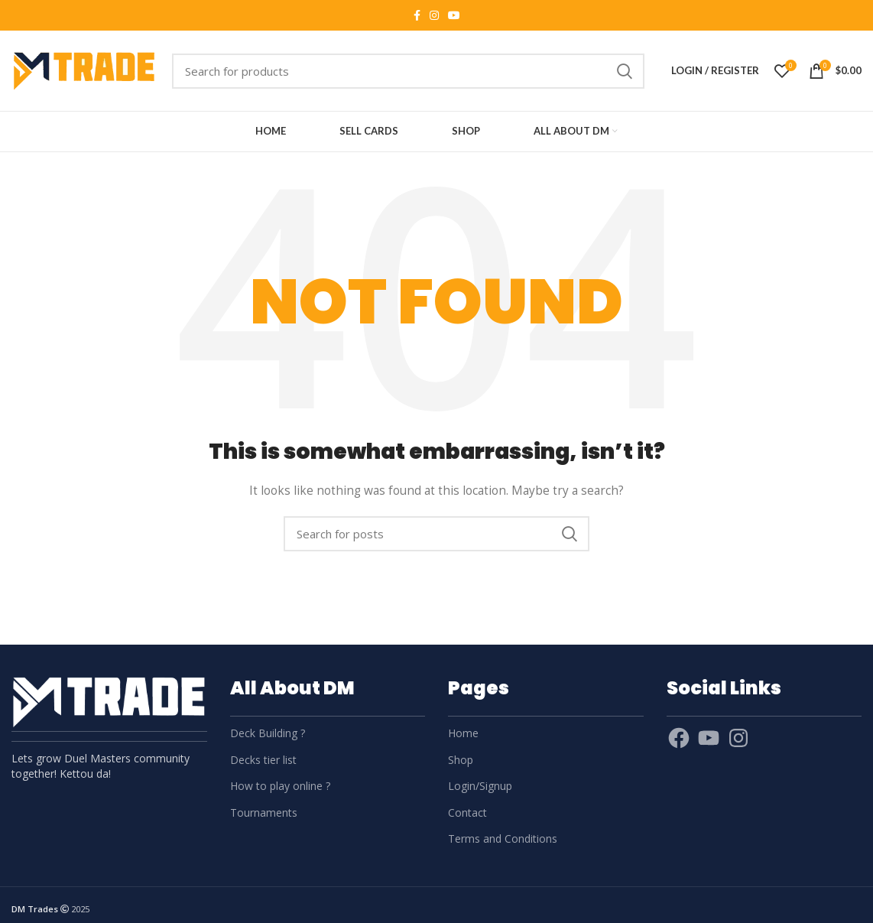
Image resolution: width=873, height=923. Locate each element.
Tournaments (263, 812)
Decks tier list (263, 759)
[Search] (408, 71)
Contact (467, 812)
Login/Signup (480, 785)
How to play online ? (280, 785)
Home (463, 733)
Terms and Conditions (502, 838)
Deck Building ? (267, 733)
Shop (460, 759)
